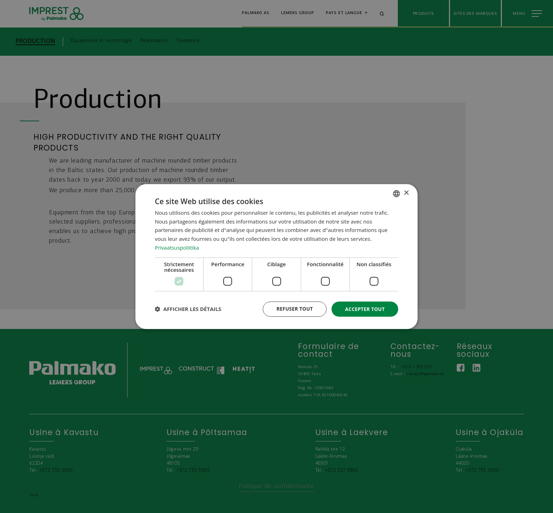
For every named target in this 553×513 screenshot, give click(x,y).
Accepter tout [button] (364, 308)
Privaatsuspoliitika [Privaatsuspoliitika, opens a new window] (177, 247)
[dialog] (276, 256)
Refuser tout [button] (293, 308)
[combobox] (396, 193)
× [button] (406, 193)
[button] (188, 309)
